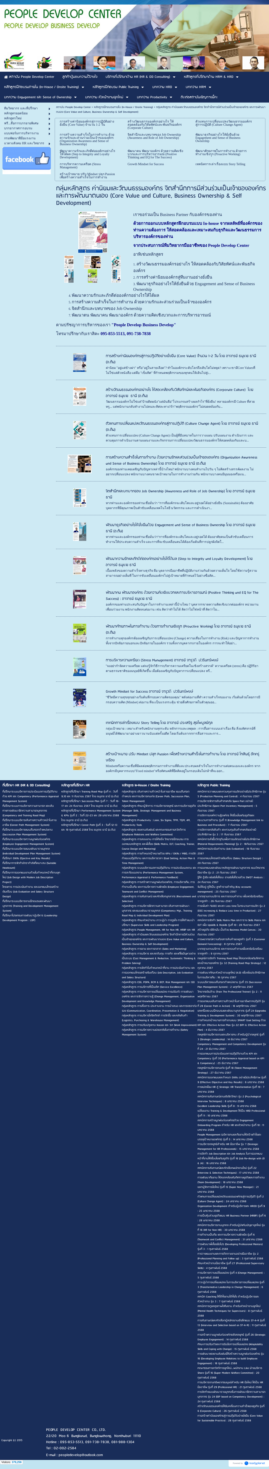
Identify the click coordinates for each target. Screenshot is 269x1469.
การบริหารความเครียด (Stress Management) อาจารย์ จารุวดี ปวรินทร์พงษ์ (162, 660)
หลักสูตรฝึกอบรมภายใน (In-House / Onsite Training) (123, 107)
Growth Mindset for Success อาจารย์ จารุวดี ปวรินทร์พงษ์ (149, 692)
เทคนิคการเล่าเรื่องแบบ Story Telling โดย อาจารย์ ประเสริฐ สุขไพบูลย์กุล (159, 723)
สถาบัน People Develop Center (73, 107)
